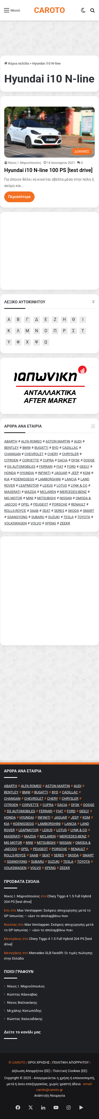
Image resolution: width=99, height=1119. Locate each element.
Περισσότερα (19, 197)
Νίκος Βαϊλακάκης (22, 1002)
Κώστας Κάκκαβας (22, 994)
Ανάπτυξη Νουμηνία (49, 1095)
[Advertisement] (49, 591)
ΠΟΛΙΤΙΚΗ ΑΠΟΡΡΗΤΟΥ (70, 1062)
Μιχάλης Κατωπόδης (24, 1010)
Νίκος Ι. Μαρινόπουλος (26, 986)
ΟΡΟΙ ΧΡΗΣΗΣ (39, 1062)
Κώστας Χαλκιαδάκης (25, 1019)
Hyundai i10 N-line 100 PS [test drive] (48, 170)
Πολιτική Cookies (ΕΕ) (70, 1071)
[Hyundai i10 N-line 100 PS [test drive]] (49, 132)
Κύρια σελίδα (16, 63)
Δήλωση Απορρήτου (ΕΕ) (31, 1071)
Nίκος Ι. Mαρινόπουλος (24, 163)
